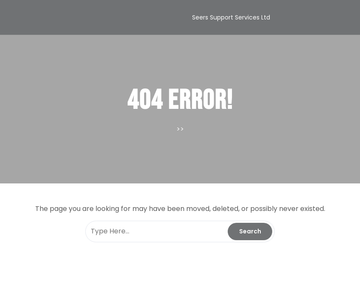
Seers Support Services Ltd (231, 17)
